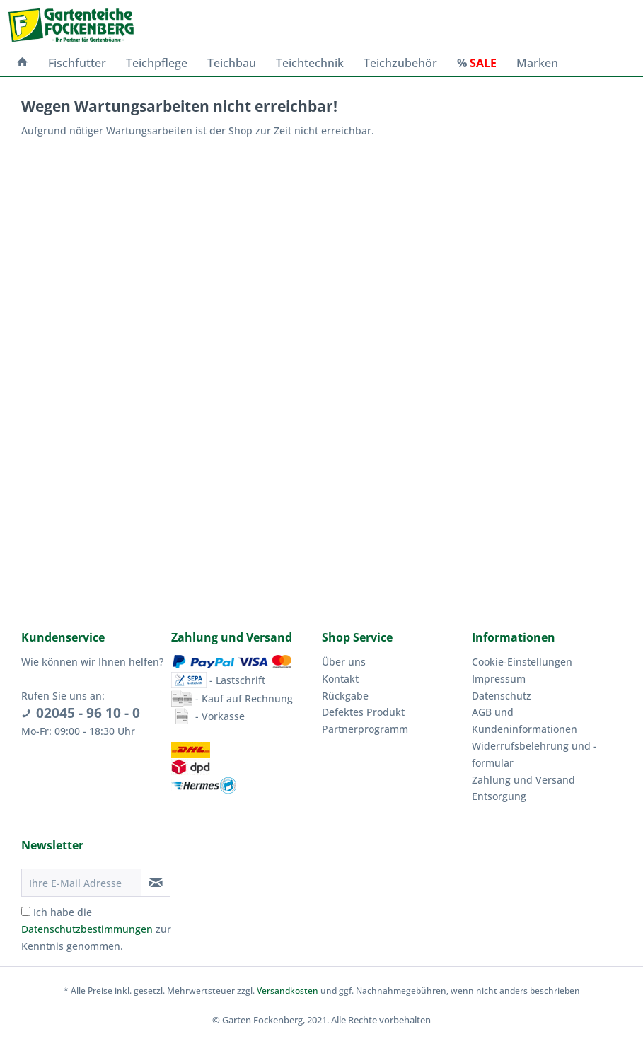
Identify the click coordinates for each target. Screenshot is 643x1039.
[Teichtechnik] (310, 63)
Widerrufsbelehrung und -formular (534, 754)
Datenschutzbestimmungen (87, 929)
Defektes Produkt (363, 712)
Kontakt (340, 678)
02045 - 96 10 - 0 (88, 713)
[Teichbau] (231, 63)
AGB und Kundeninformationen (524, 720)
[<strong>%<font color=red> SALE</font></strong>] (476, 63)
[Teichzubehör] (400, 63)
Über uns (344, 661)
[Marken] (537, 63)
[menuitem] (22, 63)
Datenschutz (501, 695)
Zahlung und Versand (523, 779)
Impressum (499, 678)
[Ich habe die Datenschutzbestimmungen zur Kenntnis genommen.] (25, 911)
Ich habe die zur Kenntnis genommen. (96, 929)
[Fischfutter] (77, 63)
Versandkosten (287, 991)
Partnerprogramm (365, 729)
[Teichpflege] (156, 63)
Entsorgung (499, 796)
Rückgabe (345, 695)
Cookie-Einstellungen (522, 661)
